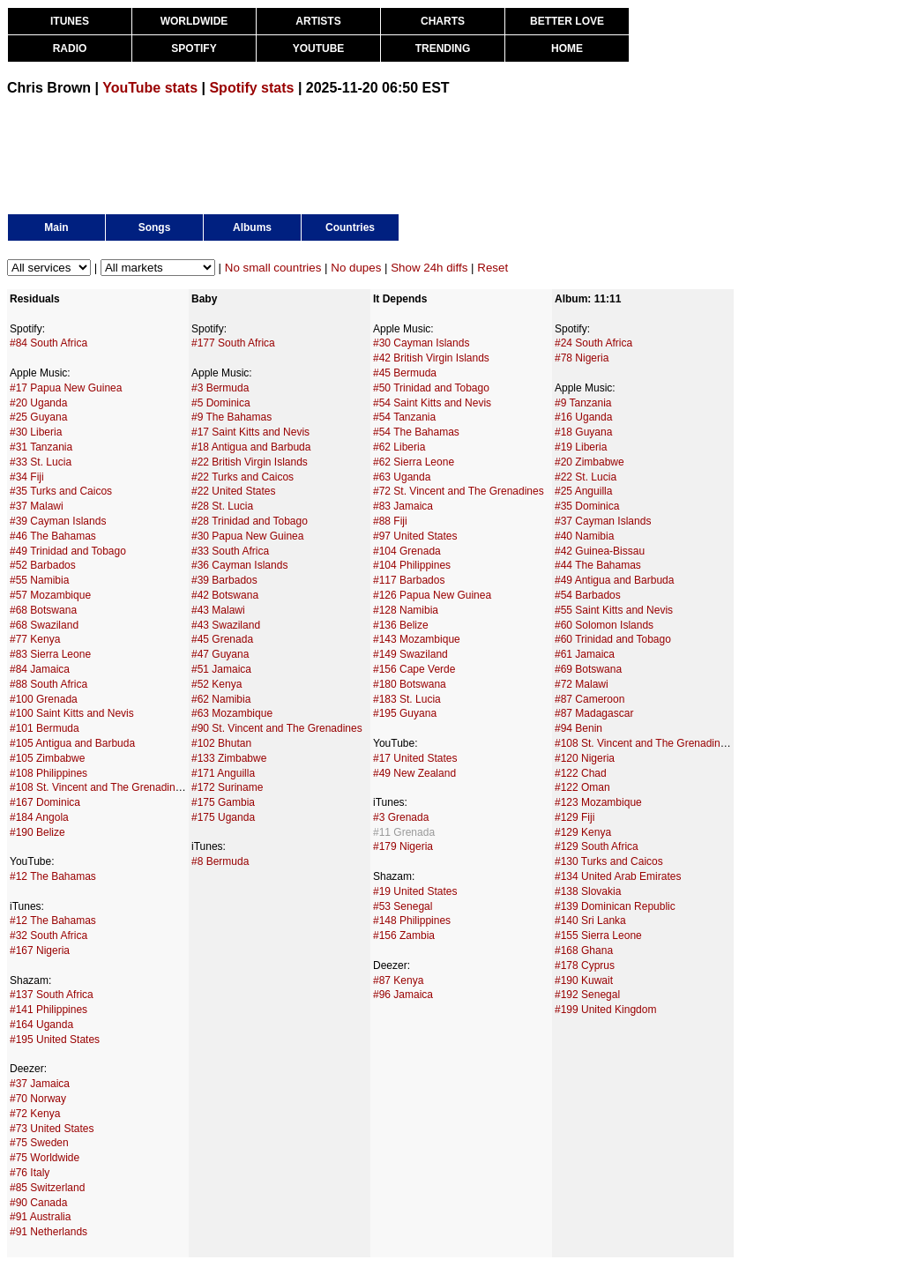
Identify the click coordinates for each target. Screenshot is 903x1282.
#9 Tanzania (583, 403)
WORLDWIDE (194, 21)
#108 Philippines (48, 773)
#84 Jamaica (40, 669)
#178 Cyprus (585, 965)
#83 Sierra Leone (50, 654)
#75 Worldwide (44, 1158)
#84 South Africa (48, 343)
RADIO (70, 48)
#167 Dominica (45, 802)
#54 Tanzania (404, 417)
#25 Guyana (38, 417)
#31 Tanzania (41, 447)
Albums (252, 227)
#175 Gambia (223, 802)
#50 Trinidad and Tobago (431, 388)
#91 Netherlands (48, 1232)
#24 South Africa (593, 343)
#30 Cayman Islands (421, 343)
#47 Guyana (220, 654)
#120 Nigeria (585, 758)
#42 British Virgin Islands (431, 358)
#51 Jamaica (221, 669)
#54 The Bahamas (416, 432)
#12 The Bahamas (53, 876)
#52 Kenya (216, 684)
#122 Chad (581, 773)
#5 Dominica (220, 403)
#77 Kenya (35, 639)
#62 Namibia (220, 699)
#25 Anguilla (583, 491)
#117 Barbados (408, 580)
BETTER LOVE (567, 21)
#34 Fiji (27, 477)
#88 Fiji (390, 521)
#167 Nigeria (40, 950)
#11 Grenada (404, 832)
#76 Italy (29, 1172)
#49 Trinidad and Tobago (68, 551)
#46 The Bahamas (53, 536)
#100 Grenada (44, 699)
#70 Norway (38, 1098)
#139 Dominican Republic (615, 906)
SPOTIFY (193, 48)
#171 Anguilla (223, 773)
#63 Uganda (401, 477)
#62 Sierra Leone (413, 462)
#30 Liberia (36, 432)
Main (56, 227)
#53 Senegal (402, 906)
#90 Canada (38, 1202)
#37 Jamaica (40, 1083)
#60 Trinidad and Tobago (613, 639)
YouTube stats (150, 87)
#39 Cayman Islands (58, 521)
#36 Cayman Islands (239, 565)
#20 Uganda (38, 403)
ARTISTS (317, 21)
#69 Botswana (588, 669)
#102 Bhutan (221, 743)
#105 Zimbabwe (47, 758)
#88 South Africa (48, 684)
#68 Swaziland (44, 625)
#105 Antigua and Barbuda (72, 743)
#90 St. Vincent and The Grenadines (276, 728)
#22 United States (233, 491)
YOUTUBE (319, 48)
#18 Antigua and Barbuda (250, 447)
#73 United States (51, 1128)
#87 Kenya (398, 980)
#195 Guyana (405, 713)
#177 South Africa (233, 343)
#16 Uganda (583, 417)
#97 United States (415, 536)
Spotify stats (251, 87)
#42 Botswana (224, 595)
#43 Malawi (218, 610)
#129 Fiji (574, 817)
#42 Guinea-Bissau (600, 551)
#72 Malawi (581, 684)
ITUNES (69, 21)
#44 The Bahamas (598, 565)
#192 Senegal (587, 994)
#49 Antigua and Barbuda (614, 580)
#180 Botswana (409, 684)
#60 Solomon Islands (604, 625)
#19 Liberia (581, 447)
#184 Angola (39, 817)
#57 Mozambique (50, 595)
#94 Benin (578, 728)
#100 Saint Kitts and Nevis (72, 713)
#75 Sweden (39, 1143)
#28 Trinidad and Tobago (249, 521)
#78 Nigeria (581, 358)
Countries (350, 227)
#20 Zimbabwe (589, 462)
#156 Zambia (404, 935)
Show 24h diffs (429, 267)
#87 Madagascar (594, 713)
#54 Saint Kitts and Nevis (432, 403)
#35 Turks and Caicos (61, 491)
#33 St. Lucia (40, 462)
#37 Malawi (36, 506)
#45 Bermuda (405, 373)
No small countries (273, 267)
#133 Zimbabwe (228, 758)
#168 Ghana (584, 950)
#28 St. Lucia (222, 506)
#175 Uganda (223, 817)
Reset (492, 267)
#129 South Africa (596, 846)
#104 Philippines (412, 565)
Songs (154, 227)
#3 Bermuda (220, 388)
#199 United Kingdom (605, 1009)
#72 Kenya (35, 1113)
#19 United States (415, 891)
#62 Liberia (399, 447)
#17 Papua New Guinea (66, 388)
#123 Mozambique (598, 802)
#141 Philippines (48, 1009)
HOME (567, 48)
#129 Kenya (583, 832)
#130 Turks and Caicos (609, 861)
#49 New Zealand (414, 773)
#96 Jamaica (403, 994)
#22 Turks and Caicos (242, 477)
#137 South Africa (51, 994)
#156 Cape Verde (414, 669)
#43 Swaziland (225, 625)
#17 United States (415, 758)
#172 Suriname (227, 787)
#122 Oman (582, 787)
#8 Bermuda (220, 861)
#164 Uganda (41, 1024)
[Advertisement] (328, 153)
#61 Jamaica (585, 654)
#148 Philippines (412, 920)
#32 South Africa (48, 935)
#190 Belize (37, 832)
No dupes (356, 267)
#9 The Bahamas (231, 417)
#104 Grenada (407, 551)
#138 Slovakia (588, 891)
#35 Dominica (587, 506)
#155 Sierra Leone (598, 935)
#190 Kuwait (584, 980)
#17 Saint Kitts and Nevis (250, 432)
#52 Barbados (43, 565)
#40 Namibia (584, 536)
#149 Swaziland (410, 654)
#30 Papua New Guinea (247, 536)
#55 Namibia (39, 580)
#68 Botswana (43, 610)
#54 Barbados (588, 595)
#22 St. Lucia (585, 477)
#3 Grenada (401, 817)
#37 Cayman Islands (603, 521)
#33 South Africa (230, 551)
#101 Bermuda (44, 728)
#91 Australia (40, 1217)
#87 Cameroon (589, 699)
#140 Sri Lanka (590, 920)
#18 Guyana (583, 432)
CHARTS (443, 21)
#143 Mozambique (416, 639)
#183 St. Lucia (407, 699)
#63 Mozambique (231, 713)
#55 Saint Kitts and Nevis (614, 610)
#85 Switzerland (47, 1187)
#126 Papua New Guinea (432, 595)
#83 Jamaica (403, 506)
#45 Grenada (222, 639)
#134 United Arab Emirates (618, 876)
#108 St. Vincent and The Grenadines (98, 787)
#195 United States (55, 1039)
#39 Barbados (224, 580)
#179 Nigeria (403, 846)
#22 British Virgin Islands (249, 462)
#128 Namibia (405, 610)
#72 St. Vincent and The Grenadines (458, 491)
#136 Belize (401, 625)
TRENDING (443, 48)
